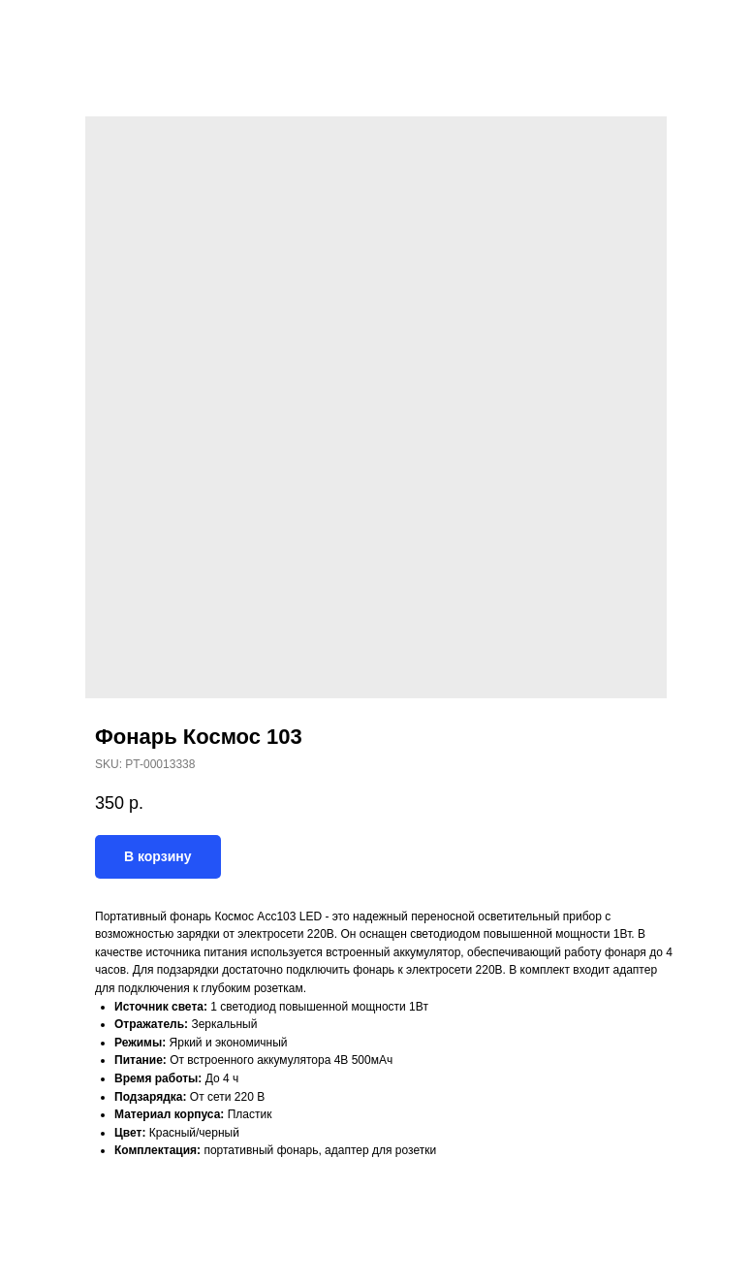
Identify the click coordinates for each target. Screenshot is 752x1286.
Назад (50, 28)
